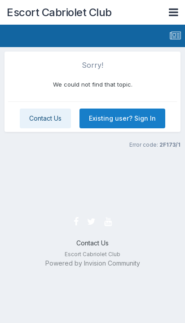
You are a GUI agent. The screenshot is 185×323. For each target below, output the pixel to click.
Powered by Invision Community (92, 263)
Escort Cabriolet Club (59, 12)
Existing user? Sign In (122, 118)
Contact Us (45, 118)
